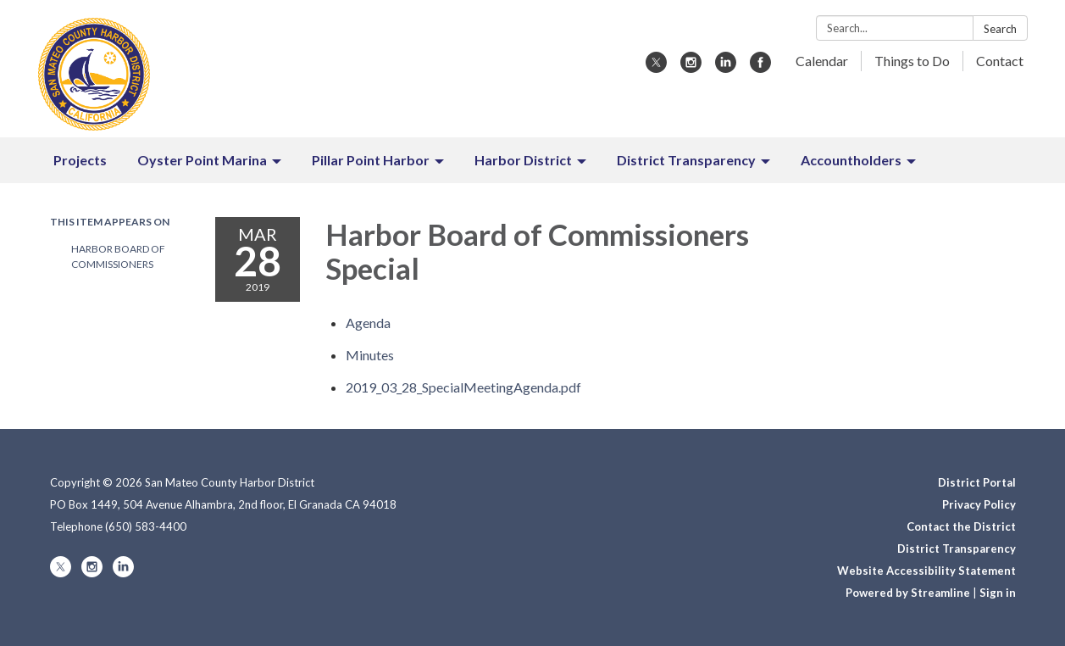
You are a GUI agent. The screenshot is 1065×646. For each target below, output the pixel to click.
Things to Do (912, 61)
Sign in (997, 592)
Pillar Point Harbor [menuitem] (371, 160)
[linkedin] (725, 67)
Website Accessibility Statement (926, 570)
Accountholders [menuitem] (851, 160)
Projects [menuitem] (80, 160)
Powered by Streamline (908, 592)
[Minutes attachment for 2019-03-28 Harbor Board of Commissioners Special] (370, 355)
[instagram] (691, 67)
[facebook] (760, 67)
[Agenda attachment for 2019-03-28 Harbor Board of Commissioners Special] (368, 323)
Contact (999, 61)
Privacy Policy (979, 504)
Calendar (822, 61)
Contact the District (961, 526)
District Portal (977, 482)
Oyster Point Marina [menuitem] (202, 160)
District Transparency (956, 548)
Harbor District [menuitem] (523, 160)
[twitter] (656, 67)
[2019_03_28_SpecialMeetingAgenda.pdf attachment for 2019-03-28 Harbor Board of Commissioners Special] (463, 387)
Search (1000, 29)
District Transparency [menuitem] (686, 160)
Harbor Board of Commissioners (118, 256)
